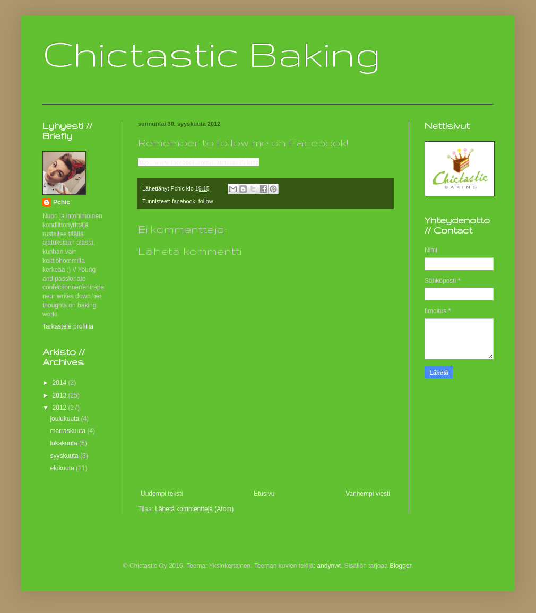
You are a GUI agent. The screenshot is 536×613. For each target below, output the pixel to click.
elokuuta (63, 468)
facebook (183, 201)
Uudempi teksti (162, 493)
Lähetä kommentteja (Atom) (194, 509)
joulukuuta (65, 418)
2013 (60, 395)
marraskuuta (68, 431)
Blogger (400, 565)
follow (205, 201)
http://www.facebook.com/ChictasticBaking (198, 162)
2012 (60, 407)
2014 (60, 382)
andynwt (329, 565)
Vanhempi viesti (367, 493)
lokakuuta (64, 443)
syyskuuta (65, 456)
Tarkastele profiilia (67, 326)
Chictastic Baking (211, 53)
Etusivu (264, 493)
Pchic (61, 202)
